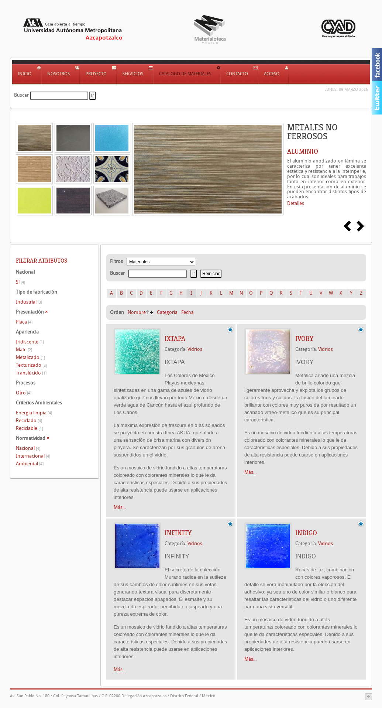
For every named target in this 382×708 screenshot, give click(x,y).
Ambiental (30, 463)
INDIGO (306, 533)
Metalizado (30, 357)
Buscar (21, 95)
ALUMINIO (302, 151)
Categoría (167, 312)
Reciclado (29, 420)
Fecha (187, 312)
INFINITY (178, 533)
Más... (120, 507)
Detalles (295, 203)
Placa (24, 322)
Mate (24, 349)
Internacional (33, 456)
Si (20, 282)
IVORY (304, 339)
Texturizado (31, 365)
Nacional (28, 448)
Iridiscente (30, 342)
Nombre (137, 312)
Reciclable (29, 428)
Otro (23, 393)
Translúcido (31, 373)
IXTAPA (175, 339)
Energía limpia (34, 412)
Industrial (29, 302)
